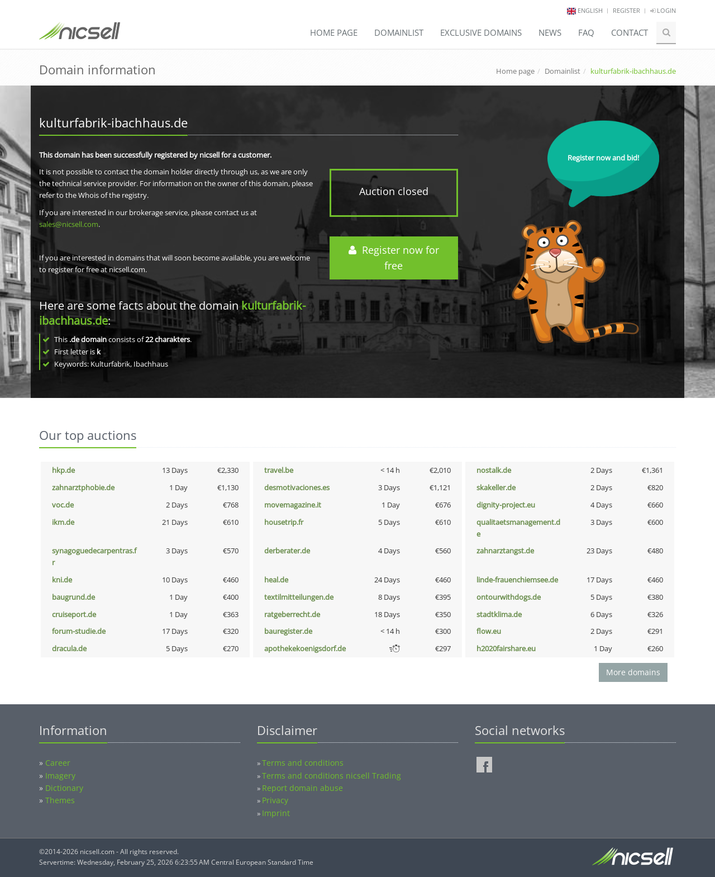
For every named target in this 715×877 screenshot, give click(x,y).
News (549, 32)
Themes (60, 800)
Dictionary (64, 788)
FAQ (586, 32)
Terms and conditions (303, 762)
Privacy (275, 800)
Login (663, 10)
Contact (629, 32)
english (590, 10)
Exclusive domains (481, 32)
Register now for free (394, 258)
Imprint (276, 813)
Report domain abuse (302, 788)
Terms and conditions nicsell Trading (331, 775)
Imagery (60, 775)
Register (626, 10)
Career (57, 762)
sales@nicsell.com (68, 224)
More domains (633, 672)
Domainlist (398, 32)
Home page (334, 32)
